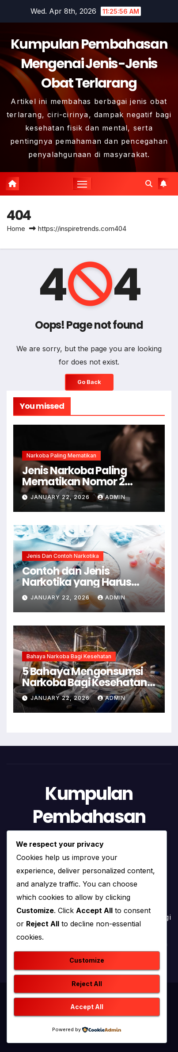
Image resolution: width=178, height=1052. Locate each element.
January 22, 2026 (60, 497)
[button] (148, 183)
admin (111, 497)
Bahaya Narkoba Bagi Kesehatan (69, 656)
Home (16, 228)
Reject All (87, 983)
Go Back (89, 382)
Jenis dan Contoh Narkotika (63, 556)
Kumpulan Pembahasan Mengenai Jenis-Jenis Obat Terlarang (89, 63)
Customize (86, 960)
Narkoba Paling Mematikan (61, 455)
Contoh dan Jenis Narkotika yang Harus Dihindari (76, 582)
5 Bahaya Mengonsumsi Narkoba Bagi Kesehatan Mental (84, 682)
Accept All (86, 1006)
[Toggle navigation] (82, 183)
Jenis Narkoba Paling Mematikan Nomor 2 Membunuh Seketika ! (76, 481)
